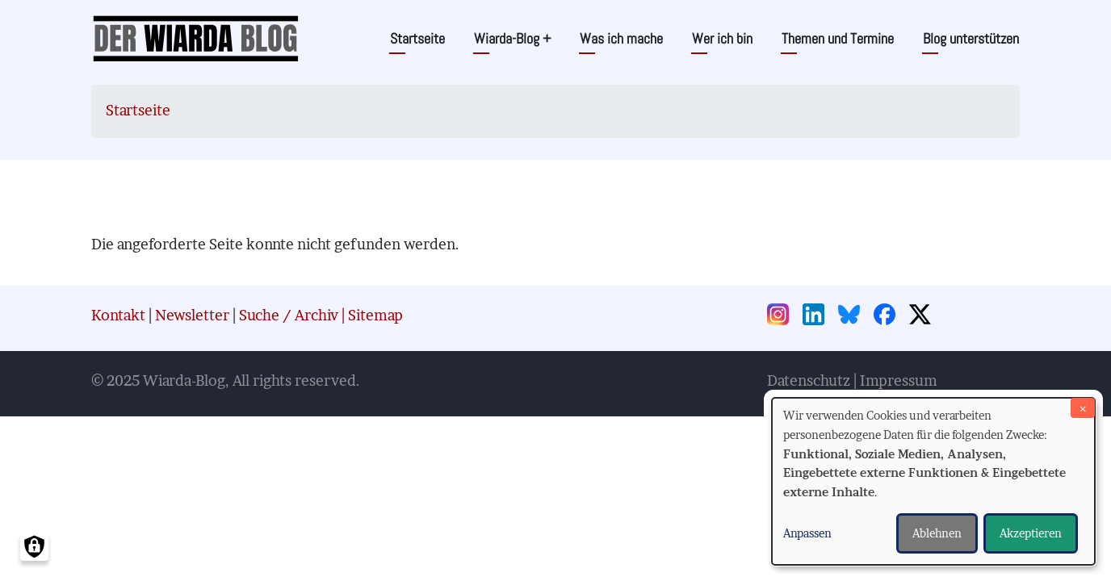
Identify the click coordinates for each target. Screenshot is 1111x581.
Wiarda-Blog (512, 38)
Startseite (417, 38)
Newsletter (192, 315)
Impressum (898, 380)
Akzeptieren (1031, 533)
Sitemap (375, 315)
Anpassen (807, 533)
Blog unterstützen (971, 38)
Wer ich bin (722, 38)
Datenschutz (808, 380)
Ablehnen (937, 533)
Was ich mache (621, 38)
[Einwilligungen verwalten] (34, 547)
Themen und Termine (838, 38)
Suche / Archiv (288, 315)
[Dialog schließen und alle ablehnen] (1083, 408)
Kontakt (118, 315)
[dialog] (933, 481)
